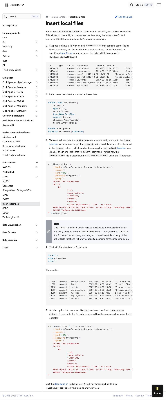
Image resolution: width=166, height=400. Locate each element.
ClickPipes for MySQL (13, 101)
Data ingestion (10, 240)
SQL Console (9, 150)
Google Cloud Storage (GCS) (16, 190)
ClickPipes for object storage (17, 82)
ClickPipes (7, 77)
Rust (4, 60)
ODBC (5, 213)
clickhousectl (9, 137)
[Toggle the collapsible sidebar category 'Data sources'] (37, 163)
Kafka (5, 176)
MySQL (6, 181)
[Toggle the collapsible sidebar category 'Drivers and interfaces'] (37, 146)
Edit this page (123, 16)
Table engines (10, 217)
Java (4, 51)
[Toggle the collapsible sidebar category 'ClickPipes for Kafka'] (37, 92)
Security (139, 395)
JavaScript (7, 46)
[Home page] (47, 17)
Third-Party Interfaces (13, 155)
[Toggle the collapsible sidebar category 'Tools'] (37, 247)
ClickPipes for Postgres (14, 87)
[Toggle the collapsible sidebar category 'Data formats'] (37, 232)
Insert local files (10, 204)
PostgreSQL (8, 172)
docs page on (72, 384)
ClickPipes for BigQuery (14, 110)
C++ (4, 37)
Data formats (9, 232)
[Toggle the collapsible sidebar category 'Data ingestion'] (37, 240)
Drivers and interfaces (13, 146)
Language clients (11, 33)
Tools (5, 247)
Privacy (129, 395)
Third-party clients (11, 70)
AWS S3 (6, 167)
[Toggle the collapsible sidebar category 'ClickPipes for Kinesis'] (37, 97)
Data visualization (11, 225)
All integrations (9, 25)
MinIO (5, 195)
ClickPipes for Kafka (12, 92)
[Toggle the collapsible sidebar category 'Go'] (37, 42)
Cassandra (7, 186)
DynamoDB (8, 125)
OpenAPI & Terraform (13, 115)
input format (66, 53)
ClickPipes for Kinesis (13, 96)
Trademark (117, 395)
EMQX (5, 199)
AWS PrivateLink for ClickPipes (18, 120)
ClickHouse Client (11, 141)
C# (3, 65)
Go (3, 42)
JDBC (5, 208)
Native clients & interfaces (16, 132)
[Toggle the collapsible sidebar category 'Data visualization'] (37, 225)
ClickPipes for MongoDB (14, 106)
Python (6, 56)
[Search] (141, 5)
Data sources (9, 162)
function (114, 148)
